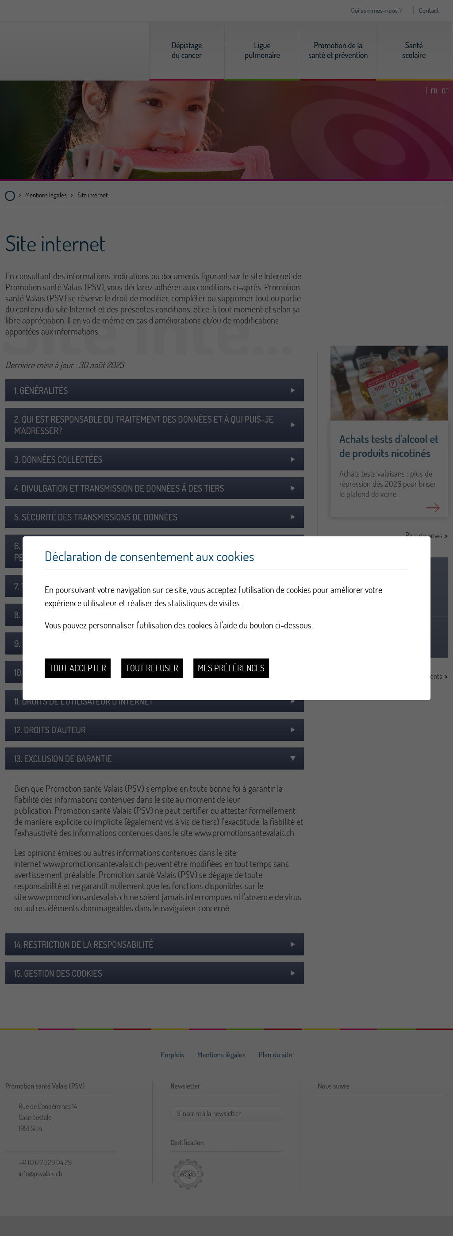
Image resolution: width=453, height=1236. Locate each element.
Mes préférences (231, 668)
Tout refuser (152, 668)
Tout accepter (77, 668)
